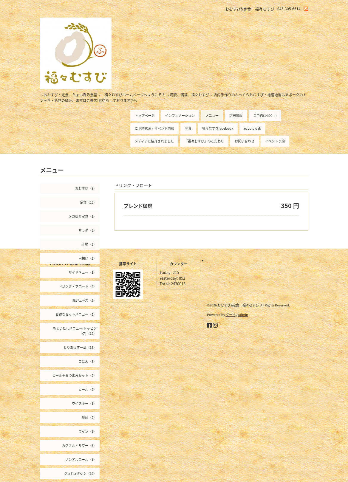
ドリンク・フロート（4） (78, 286)
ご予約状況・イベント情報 (154, 128)
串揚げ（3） (87, 258)
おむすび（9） (86, 188)
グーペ (231, 314)
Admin (243, 314)
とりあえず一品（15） (80, 347)
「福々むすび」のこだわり (204, 141)
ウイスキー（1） (84, 403)
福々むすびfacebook (217, 128)
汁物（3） (89, 244)
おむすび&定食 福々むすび (238, 305)
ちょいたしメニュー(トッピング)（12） (75, 331)
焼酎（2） (89, 417)
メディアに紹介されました (154, 141)
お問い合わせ (244, 141)
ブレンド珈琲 (138, 205)
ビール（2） (87, 389)
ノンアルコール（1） (81, 459)
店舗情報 (235, 115)
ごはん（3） (87, 361)
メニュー (212, 115)
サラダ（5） (87, 230)
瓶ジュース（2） (84, 300)
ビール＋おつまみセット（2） (74, 375)
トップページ (144, 115)
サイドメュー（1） (83, 272)
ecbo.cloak (252, 128)
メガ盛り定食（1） (83, 216)
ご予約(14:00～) (265, 115)
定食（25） (88, 202)
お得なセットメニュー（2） (76, 314)
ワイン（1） (87, 431)
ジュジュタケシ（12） (80, 473)
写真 (188, 128)
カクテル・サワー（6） (79, 445)
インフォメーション (180, 115)
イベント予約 (275, 141)
